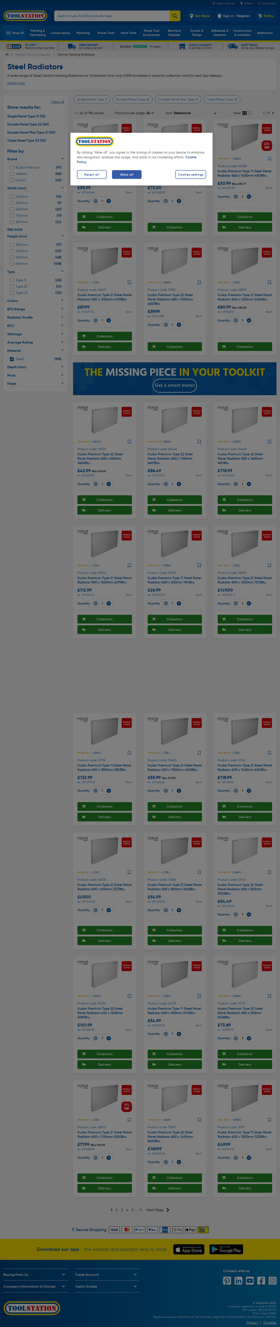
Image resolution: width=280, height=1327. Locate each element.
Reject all (91, 174)
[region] (141, 159)
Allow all (126, 174)
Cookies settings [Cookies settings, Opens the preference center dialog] (190, 174)
